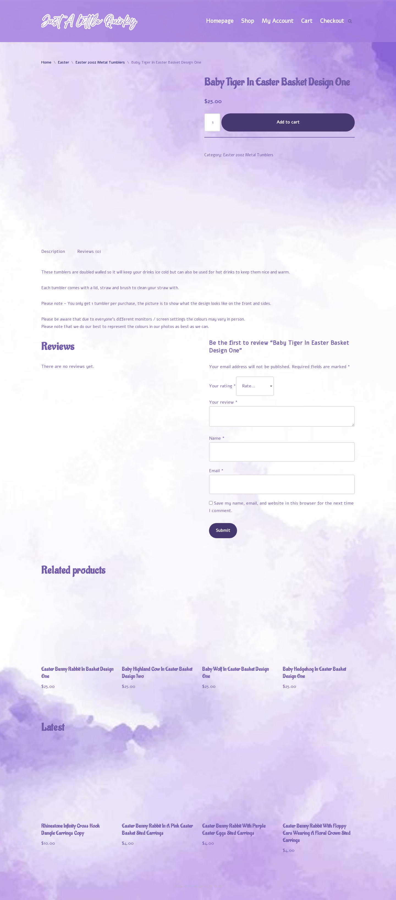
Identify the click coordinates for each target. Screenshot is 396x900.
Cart (306, 21)
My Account (277, 21)
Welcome (230, 883)
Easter (63, 62)
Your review (223, 372)
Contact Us (340, 892)
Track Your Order (331, 883)
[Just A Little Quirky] (89, 21)
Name (217, 408)
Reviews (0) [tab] (89, 221)
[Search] (350, 21)
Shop (247, 21)
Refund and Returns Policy (283, 892)
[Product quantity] (212, 122)
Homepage (219, 21)
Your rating (222, 356)
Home (46, 62)
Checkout (332, 21)
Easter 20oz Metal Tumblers (100, 62)
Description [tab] (53, 221)
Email (216, 441)
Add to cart (288, 122)
